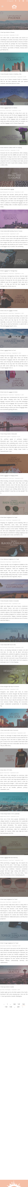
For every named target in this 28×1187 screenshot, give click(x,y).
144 (10, 1007)
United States (13, 76)
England (8, 436)
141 (19, 1004)
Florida (8, 816)
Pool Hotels (6, 233)
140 (14, 1004)
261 (18, 1007)
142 (23, 1004)
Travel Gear (8, 110)
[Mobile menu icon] (2, 6)
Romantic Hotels (6, 76)
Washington (8, 989)
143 (6, 1007)
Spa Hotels (6, 35)
